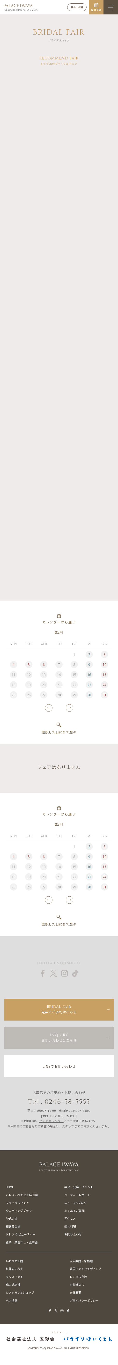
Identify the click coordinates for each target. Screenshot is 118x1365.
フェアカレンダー (51, 1121)
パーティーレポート (77, 1195)
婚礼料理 (70, 1226)
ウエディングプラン (19, 1211)
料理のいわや (14, 1269)
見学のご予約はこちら (59, 1009)
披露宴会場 (13, 1226)
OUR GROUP (59, 1332)
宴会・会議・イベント (78, 1187)
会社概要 (75, 1292)
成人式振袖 (13, 1284)
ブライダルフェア (17, 1203)
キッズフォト (14, 1276)
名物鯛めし (77, 1284)
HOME (10, 1187)
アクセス (70, 1218)
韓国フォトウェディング (85, 1269)
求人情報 (11, 1300)
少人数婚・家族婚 (81, 1261)
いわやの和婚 (14, 1261)
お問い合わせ (73, 1234)
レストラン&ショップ (20, 1292)
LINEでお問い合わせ (59, 1066)
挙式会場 (11, 1218)
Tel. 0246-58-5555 (59, 1101)
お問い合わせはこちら (59, 1037)
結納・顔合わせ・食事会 (22, 1242)
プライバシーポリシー (84, 1300)
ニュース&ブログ (75, 1203)
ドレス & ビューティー (20, 1234)
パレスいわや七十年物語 (22, 1195)
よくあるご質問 (74, 1211)
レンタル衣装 (78, 1276)
